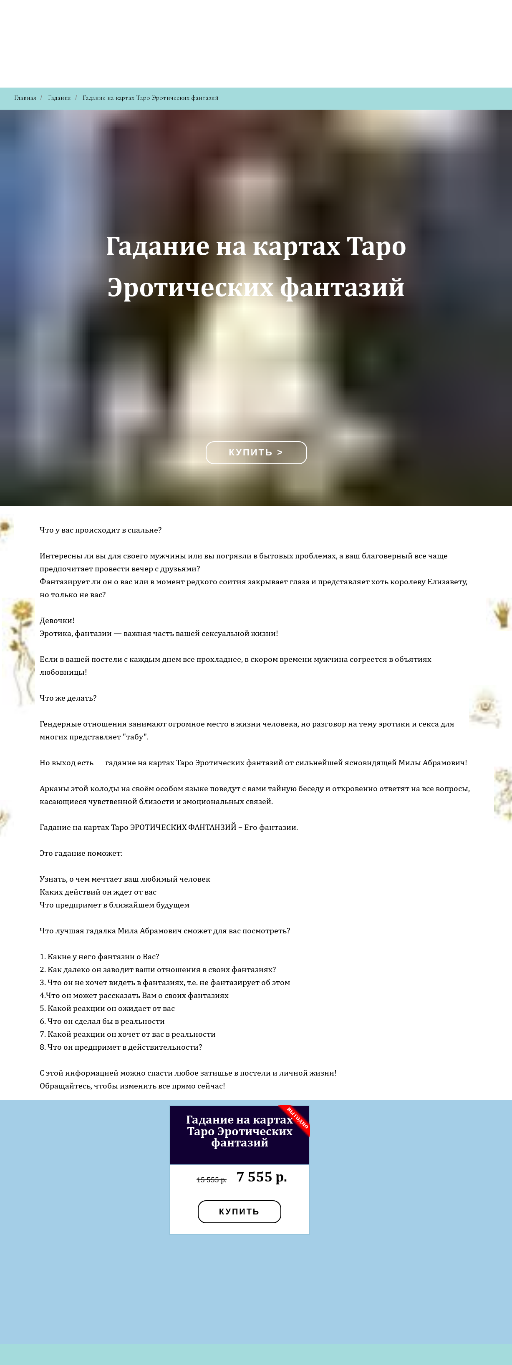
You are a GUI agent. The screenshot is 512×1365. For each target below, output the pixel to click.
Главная (25, 98)
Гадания (59, 98)
